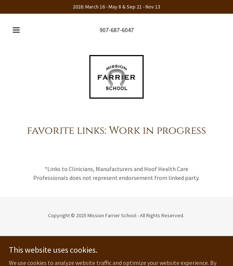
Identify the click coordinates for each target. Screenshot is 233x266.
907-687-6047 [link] (117, 30)
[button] (19, 30)
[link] (116, 77)
